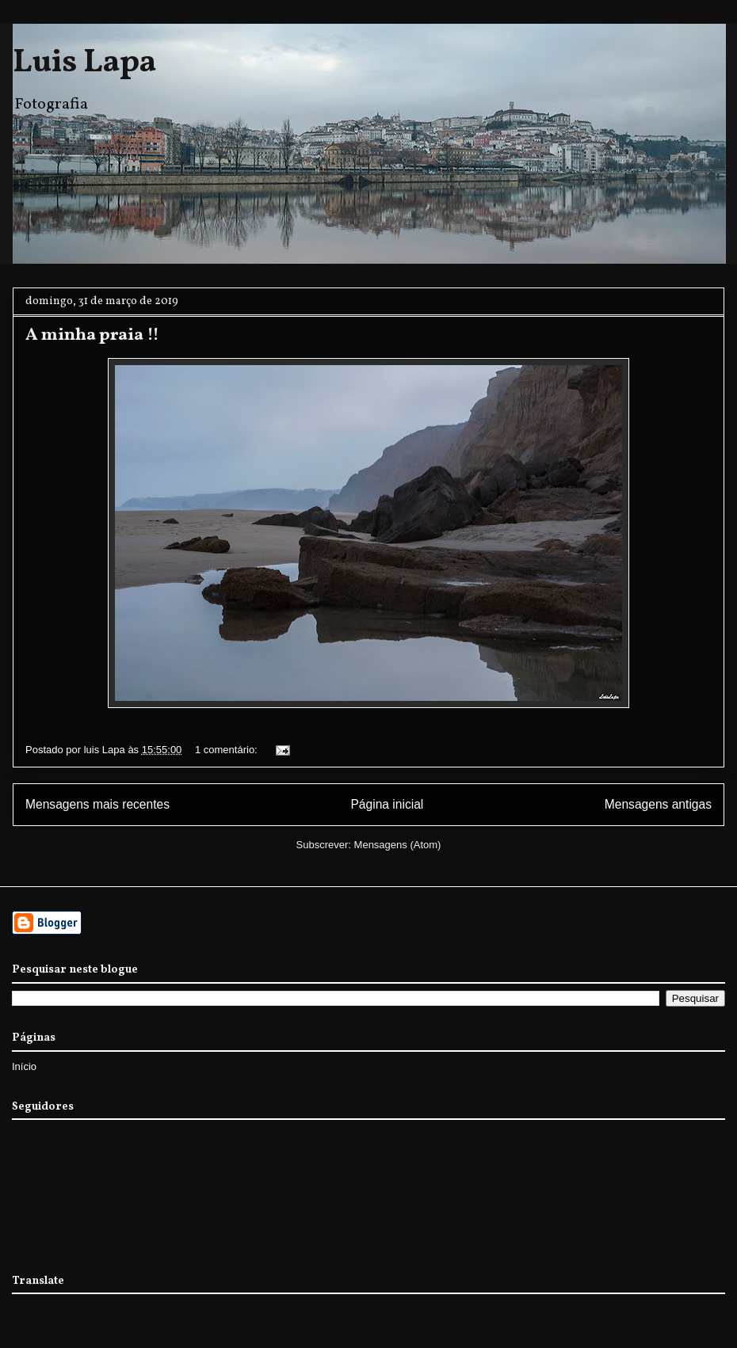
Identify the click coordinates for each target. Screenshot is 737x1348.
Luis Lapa (84, 63)
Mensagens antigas (658, 804)
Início (24, 1066)
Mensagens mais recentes (97, 804)
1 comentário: (227, 750)
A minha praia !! (92, 335)
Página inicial (386, 804)
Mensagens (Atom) (397, 845)
